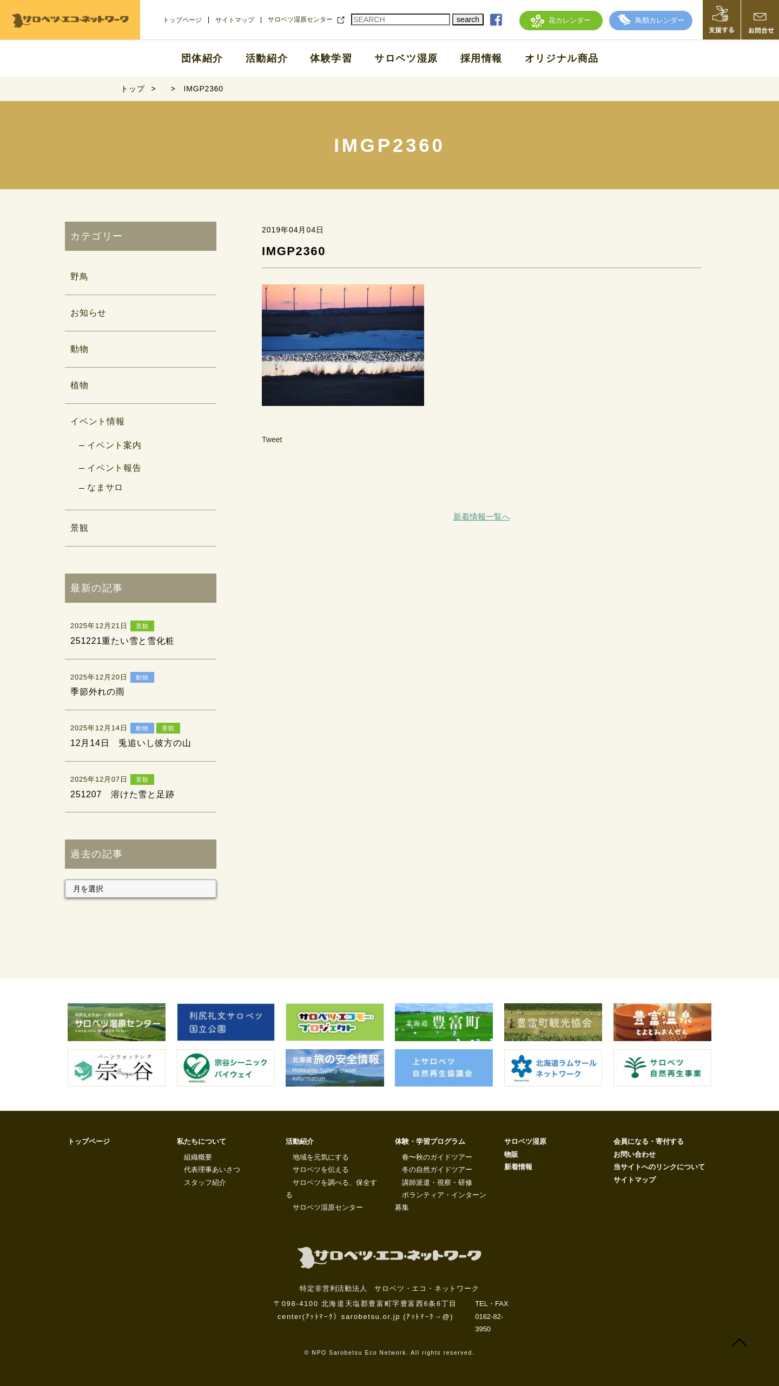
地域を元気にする (321, 1157)
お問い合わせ (634, 1154)
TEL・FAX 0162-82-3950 (491, 1316)
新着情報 (518, 1167)
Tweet (272, 439)
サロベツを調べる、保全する (331, 1188)
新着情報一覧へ (481, 516)
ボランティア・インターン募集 (440, 1201)
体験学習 (331, 58)
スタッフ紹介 (205, 1182)
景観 (79, 527)
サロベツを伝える (321, 1169)
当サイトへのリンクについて (659, 1167)
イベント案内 (114, 445)
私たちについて (201, 1141)
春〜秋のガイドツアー (437, 1157)
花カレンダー (561, 20)
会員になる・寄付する (648, 1141)
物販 (511, 1154)
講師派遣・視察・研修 (437, 1182)
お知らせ (88, 312)
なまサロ (105, 487)
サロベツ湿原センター (300, 19)
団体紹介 (202, 58)
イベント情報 (97, 421)
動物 (79, 349)
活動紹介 (267, 58)
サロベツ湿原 (406, 58)
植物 (79, 385)
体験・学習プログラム (430, 1141)
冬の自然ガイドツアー (437, 1169)
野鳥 (79, 276)
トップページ (182, 20)
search (468, 19)
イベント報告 (114, 467)
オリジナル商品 (562, 58)
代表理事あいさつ (212, 1169)
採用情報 (481, 58)
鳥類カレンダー (650, 20)
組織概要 (198, 1157)
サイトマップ (234, 20)
